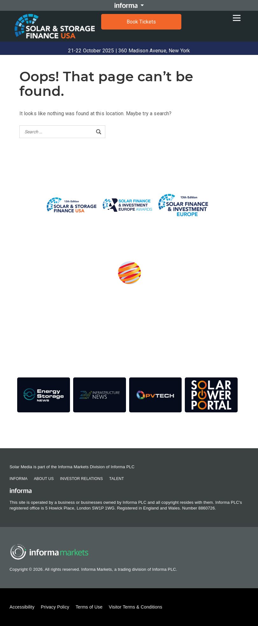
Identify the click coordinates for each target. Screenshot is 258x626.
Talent (116, 478)
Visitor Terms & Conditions (135, 606)
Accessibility (22, 606)
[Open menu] (238, 16)
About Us (43, 478)
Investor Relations (81, 478)
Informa (18, 478)
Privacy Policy (55, 606)
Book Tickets (141, 22)
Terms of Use (89, 606)
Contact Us (33, 431)
